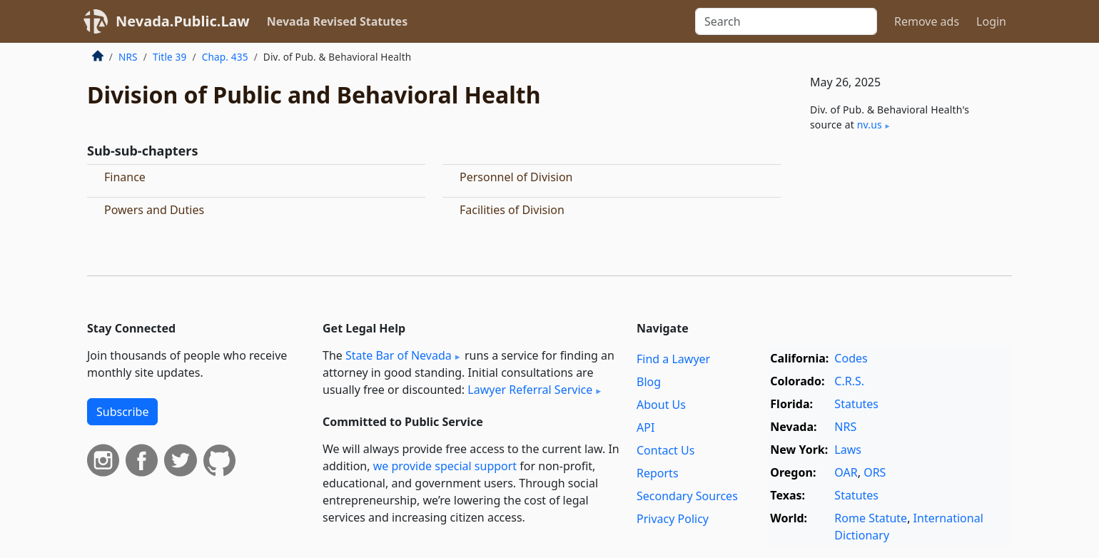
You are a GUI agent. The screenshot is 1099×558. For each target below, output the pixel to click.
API (645, 427)
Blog (649, 382)
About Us (661, 404)
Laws (847, 449)
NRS (128, 57)
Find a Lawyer (673, 359)
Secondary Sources (687, 496)
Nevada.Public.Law (183, 21)
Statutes (856, 404)
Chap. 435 (225, 57)
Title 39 (170, 57)
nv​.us (869, 124)
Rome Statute (870, 518)
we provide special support (445, 466)
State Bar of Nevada (398, 355)
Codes (850, 358)
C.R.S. (849, 381)
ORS (875, 472)
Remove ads (926, 21)
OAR (845, 472)
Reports (658, 473)
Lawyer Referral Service (529, 389)
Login (991, 21)
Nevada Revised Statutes (337, 21)
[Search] (786, 21)
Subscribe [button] (122, 412)
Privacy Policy (673, 519)
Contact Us (665, 450)
